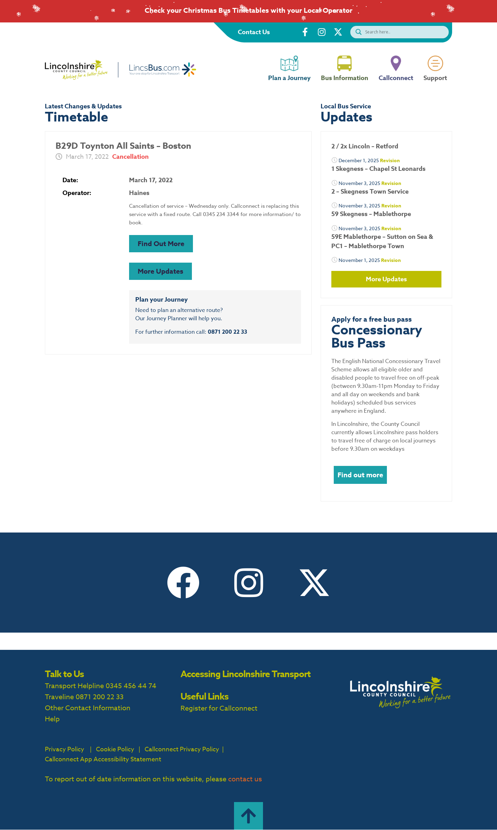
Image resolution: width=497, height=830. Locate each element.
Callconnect (396, 84)
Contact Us (254, 32)
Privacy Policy (64, 749)
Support (435, 84)
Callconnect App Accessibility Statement (103, 759)
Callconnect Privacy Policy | (183, 749)
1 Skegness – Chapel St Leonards (378, 168)
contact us (245, 779)
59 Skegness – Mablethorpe (371, 213)
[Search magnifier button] (356, 32)
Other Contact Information (87, 708)
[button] (161, 243)
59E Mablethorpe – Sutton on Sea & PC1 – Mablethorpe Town (382, 241)
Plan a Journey (289, 84)
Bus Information (344, 84)
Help (52, 719)
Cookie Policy (115, 749)
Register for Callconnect (219, 708)
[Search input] (406, 32)
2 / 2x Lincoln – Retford (364, 146)
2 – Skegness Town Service (370, 191)
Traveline (59, 697)
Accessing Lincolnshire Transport (246, 674)
